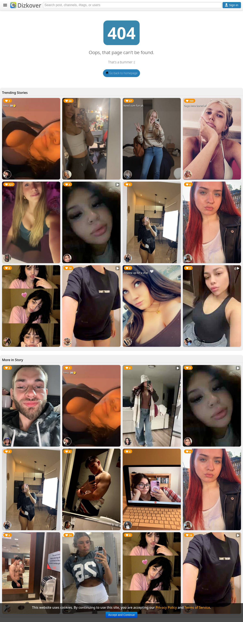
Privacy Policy (166, 607)
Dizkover (25, 5)
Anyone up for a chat (136, 273)
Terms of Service (197, 607)
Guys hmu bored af (195, 105)
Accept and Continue (121, 614)
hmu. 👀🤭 (9, 105)
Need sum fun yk (134, 105)
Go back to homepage (122, 73)
